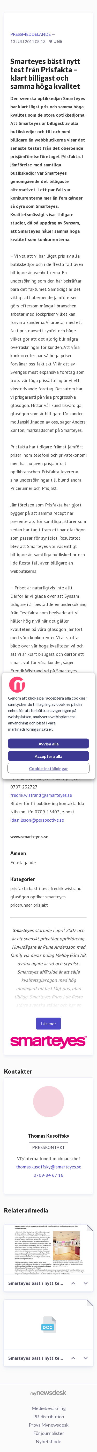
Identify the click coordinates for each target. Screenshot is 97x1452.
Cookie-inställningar (48, 768)
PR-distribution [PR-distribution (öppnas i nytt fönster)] (48, 1416)
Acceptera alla (48, 756)
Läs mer (48, 1023)
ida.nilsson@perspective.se (37, 820)
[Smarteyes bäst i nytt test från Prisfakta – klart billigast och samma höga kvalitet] (48, 1250)
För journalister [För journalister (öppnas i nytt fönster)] (48, 1433)
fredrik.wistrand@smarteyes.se (41, 795)
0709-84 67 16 (48, 1175)
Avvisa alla (49, 743)
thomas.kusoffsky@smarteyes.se (48, 1167)
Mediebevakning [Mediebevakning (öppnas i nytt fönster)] (49, 1408)
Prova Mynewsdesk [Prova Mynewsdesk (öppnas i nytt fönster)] (49, 1425)
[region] (48, 726)
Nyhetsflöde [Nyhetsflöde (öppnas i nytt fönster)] (48, 1441)
